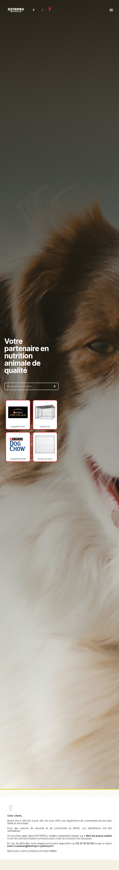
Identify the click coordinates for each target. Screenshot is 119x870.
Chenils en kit (45, 427)
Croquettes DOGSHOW (18, 459)
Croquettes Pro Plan (18, 427)
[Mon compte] (42, 10)
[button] (33, 10)
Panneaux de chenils (45, 459)
